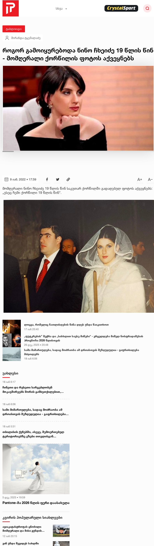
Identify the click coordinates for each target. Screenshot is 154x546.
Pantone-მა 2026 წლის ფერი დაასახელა (36, 503)
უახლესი (10, 373)
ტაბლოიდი (14, 29)
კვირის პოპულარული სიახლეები (32, 517)
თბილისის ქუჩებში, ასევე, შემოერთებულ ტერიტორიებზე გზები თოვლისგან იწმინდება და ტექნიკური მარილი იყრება (33, 434)
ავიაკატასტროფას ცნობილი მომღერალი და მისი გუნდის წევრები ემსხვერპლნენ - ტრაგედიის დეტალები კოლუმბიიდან (22, 529)
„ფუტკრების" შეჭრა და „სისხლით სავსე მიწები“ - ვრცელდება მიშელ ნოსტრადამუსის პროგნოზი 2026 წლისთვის (83, 338)
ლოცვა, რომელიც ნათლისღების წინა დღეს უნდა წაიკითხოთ (66, 324)
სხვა (61, 8)
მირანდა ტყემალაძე (23, 37)
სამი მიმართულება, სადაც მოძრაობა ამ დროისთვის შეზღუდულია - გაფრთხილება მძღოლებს (81, 352)
